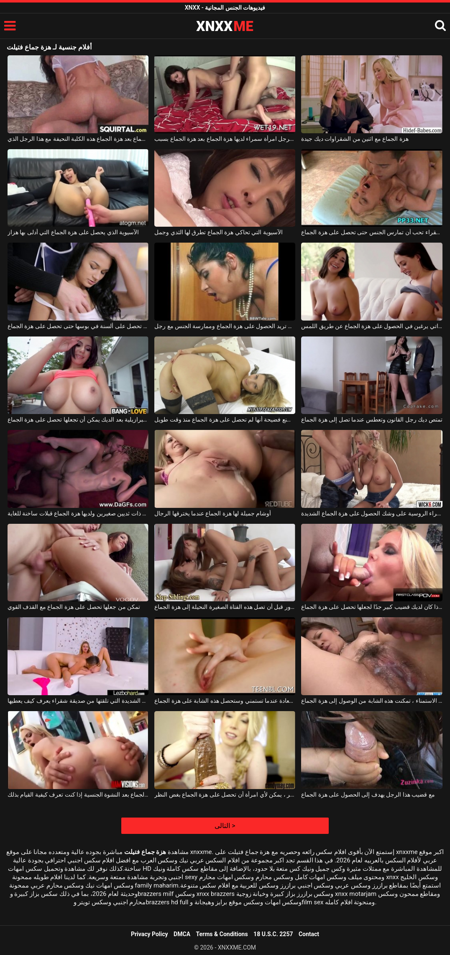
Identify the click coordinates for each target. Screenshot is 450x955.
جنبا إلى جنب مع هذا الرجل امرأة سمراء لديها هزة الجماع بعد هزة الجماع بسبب (224, 138)
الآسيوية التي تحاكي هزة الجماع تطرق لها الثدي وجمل (218, 232)
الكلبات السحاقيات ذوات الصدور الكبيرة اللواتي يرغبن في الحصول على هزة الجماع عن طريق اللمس (371, 326)
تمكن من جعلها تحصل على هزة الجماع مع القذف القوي (74, 606)
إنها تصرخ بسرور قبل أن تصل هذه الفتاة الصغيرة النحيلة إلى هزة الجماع (224, 606)
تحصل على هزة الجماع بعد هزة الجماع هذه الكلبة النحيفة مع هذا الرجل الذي (78, 138)
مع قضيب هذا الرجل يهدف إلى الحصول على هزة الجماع (368, 794)
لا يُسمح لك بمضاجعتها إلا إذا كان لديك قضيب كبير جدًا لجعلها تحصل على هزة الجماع (371, 606)
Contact (309, 934)
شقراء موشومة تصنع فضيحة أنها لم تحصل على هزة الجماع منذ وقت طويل (224, 419)
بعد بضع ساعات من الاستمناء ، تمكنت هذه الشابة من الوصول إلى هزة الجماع (371, 700)
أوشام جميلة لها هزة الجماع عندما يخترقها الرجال (212, 513)
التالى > (225, 826)
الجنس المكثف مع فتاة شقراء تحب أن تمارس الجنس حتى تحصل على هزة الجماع (371, 232)
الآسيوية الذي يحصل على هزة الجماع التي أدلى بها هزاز (73, 232)
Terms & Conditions (222, 934)
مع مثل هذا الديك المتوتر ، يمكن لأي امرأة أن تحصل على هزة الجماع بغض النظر (224, 794)
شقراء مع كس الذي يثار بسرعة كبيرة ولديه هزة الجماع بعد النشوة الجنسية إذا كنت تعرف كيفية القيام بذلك (78, 794)
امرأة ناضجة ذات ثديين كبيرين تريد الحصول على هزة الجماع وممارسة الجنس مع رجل (224, 326)
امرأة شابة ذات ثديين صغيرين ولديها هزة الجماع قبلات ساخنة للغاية (78, 513)
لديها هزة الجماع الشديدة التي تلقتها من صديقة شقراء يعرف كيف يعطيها (78, 700)
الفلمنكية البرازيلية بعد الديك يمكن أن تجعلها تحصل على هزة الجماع (78, 419)
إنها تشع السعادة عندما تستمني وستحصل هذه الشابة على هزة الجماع (224, 700)
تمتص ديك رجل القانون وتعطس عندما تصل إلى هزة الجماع (371, 419)
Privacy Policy (149, 934)
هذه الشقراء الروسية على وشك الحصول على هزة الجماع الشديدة (371, 513)
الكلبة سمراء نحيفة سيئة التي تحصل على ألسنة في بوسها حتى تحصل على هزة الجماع (78, 326)
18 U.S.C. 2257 (273, 934)
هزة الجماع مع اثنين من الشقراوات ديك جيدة (354, 138)
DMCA (182, 934)
